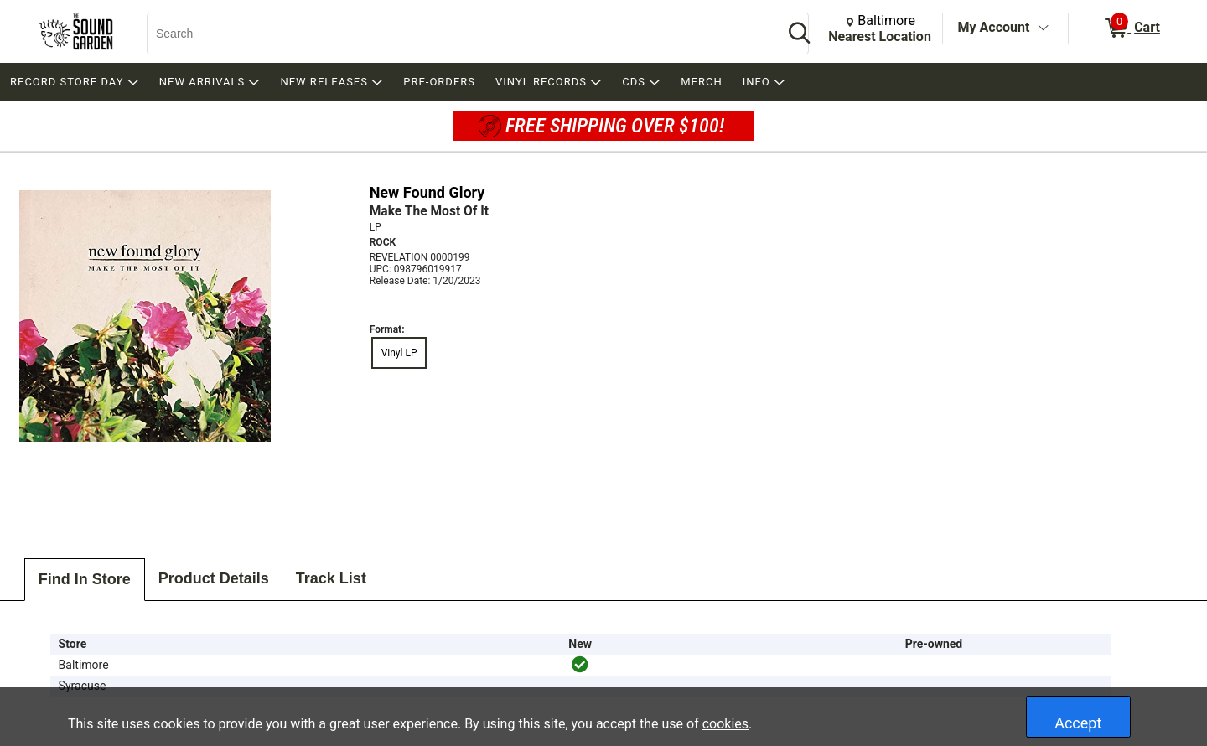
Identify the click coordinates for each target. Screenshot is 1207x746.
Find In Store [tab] (85, 579)
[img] (580, 664)
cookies (725, 724)
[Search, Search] (457, 33)
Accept (1077, 723)
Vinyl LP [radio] (399, 353)
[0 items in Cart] (1131, 28)
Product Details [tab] (213, 578)
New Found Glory (427, 192)
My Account (994, 27)
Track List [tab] (331, 578)
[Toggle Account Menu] (1043, 28)
